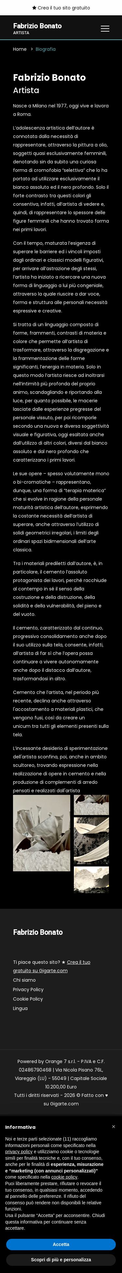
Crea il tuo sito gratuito (61, 8)
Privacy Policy (28, 989)
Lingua (20, 1008)
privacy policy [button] (19, 1151)
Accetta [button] (61, 1244)
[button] (113, 1126)
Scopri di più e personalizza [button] (61, 1259)
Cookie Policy (28, 999)
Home (20, 49)
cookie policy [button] (64, 1177)
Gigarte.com (64, 1103)
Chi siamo (24, 980)
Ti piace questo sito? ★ (51, 966)
